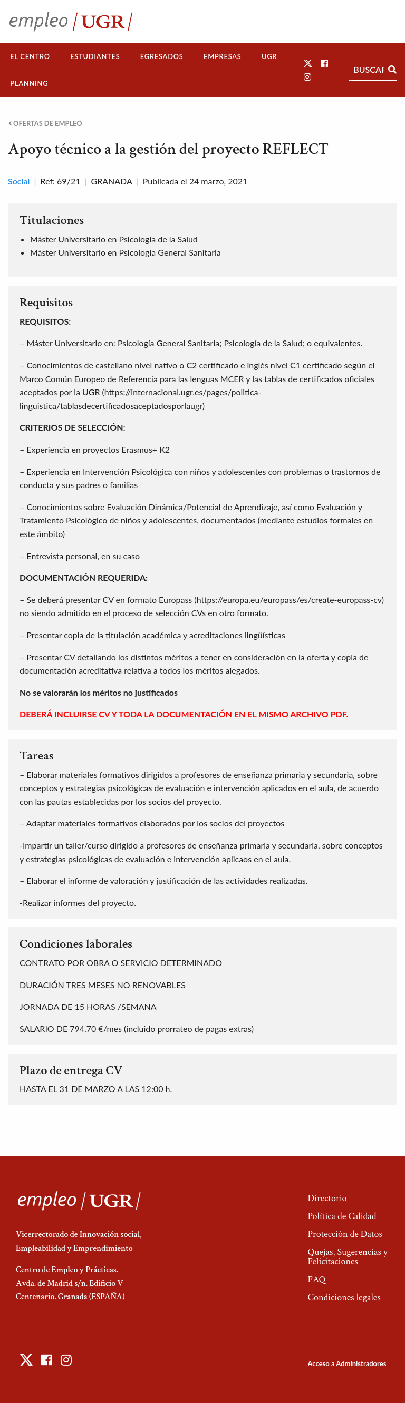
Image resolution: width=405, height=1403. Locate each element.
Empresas (223, 56)
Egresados (162, 56)
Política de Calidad (341, 1216)
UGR (269, 56)
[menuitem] (30, 56)
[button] (308, 63)
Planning (29, 83)
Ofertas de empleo (45, 124)
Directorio (326, 1198)
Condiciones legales (343, 1297)
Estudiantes (95, 56)
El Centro (30, 56)
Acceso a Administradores (346, 1363)
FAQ (316, 1279)
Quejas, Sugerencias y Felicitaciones (347, 1257)
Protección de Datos (344, 1234)
